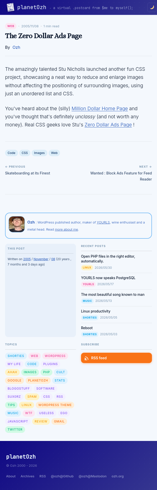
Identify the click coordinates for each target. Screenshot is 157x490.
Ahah (12, 372)
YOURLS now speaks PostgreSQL (108, 278)
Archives (27, 476)
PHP (46, 372)
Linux (87, 267)
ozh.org (118, 476)
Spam (32, 396)
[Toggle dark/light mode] (151, 7)
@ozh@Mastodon (92, 476)
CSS (25, 153)
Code (11, 153)
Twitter (15, 429)
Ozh (16, 47)
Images (39, 153)
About (10, 476)
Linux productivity (95, 311)
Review (41, 421)
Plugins (50, 364)
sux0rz (14, 396)
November (40, 259)
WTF (28, 413)
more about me (66, 229)
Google (15, 380)
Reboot (87, 328)
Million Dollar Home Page (100, 109)
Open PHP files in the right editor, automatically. (108, 258)
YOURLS (103, 222)
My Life (14, 364)
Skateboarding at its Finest (27, 173)
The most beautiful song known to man (113, 295)
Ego (64, 413)
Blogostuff (19, 388)
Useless (46, 413)
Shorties (90, 317)
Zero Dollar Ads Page (108, 125)
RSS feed (96, 358)
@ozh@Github (62, 476)
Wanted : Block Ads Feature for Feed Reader (121, 176)
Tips (11, 405)
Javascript (18, 421)
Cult (60, 372)
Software (45, 388)
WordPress (55, 356)
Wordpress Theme (55, 405)
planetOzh (33, 7)
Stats (60, 380)
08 (53, 259)
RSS (60, 396)
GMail (59, 421)
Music (87, 300)
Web (10, 26)
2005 (27, 259)
